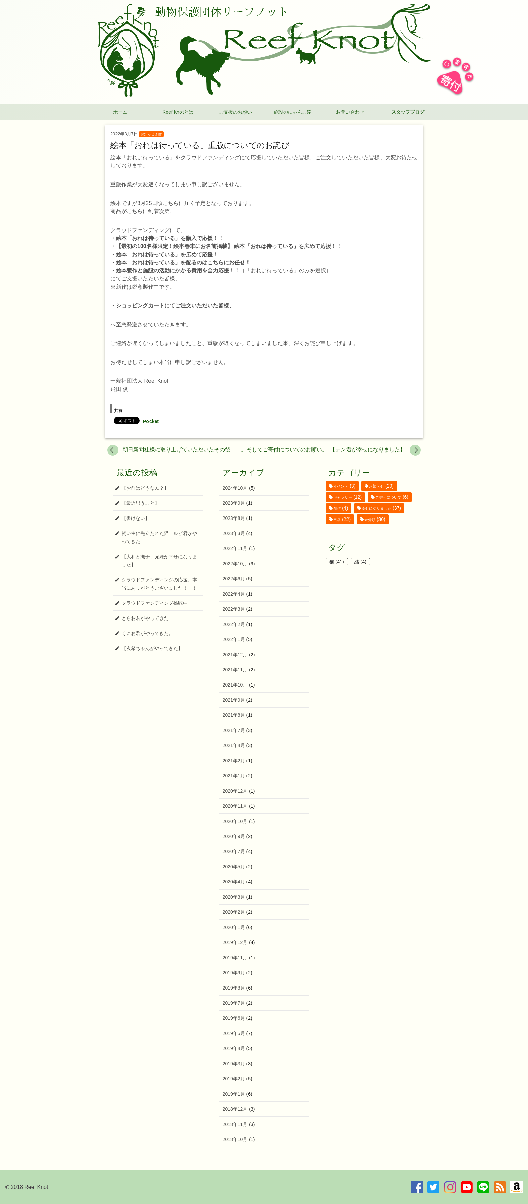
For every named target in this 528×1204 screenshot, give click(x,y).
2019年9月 (234, 972)
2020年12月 (235, 791)
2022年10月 (235, 563)
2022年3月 (234, 609)
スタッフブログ (407, 112)
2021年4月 (234, 745)
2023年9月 (234, 503)
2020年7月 (234, 851)
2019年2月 (234, 1078)
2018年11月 (235, 1124)
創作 (158, 134)
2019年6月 (234, 1018)
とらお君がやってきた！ (147, 618)
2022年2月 (234, 624)
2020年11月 (235, 806)
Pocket (151, 421)
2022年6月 (234, 578)
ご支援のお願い (235, 112)
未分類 (369, 519)
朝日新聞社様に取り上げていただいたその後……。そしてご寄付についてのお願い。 (217, 450)
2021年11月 (235, 669)
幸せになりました (376, 508)
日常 (337, 519)
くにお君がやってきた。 (147, 633)
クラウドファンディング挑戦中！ (157, 603)
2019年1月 (234, 1094)
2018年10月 (235, 1139)
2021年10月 (235, 685)
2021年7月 (234, 730)
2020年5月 (234, 866)
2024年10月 (235, 488)
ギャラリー (342, 497)
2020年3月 (234, 897)
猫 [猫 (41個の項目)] (336, 561)
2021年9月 (234, 700)
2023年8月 (234, 518)
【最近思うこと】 (140, 503)
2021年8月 (234, 715)
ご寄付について (388, 497)
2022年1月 (234, 639)
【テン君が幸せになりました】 (375, 450)
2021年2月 (234, 760)
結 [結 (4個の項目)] (360, 561)
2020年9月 (234, 836)
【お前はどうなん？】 (145, 488)
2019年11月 (235, 957)
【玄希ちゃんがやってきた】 (152, 648)
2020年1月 (234, 927)
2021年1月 (234, 775)
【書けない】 (136, 518)
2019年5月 (234, 1033)
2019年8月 (234, 988)
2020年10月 (235, 821)
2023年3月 (234, 533)
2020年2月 (234, 912)
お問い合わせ (350, 112)
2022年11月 (235, 548)
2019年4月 (234, 1048)
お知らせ (147, 134)
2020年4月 (234, 881)
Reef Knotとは (178, 112)
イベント (340, 486)
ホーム (120, 112)
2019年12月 (235, 942)
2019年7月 (234, 1003)
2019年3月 (234, 1063)
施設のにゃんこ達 (292, 112)
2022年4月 (234, 594)
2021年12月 (235, 654)
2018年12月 (235, 1109)
